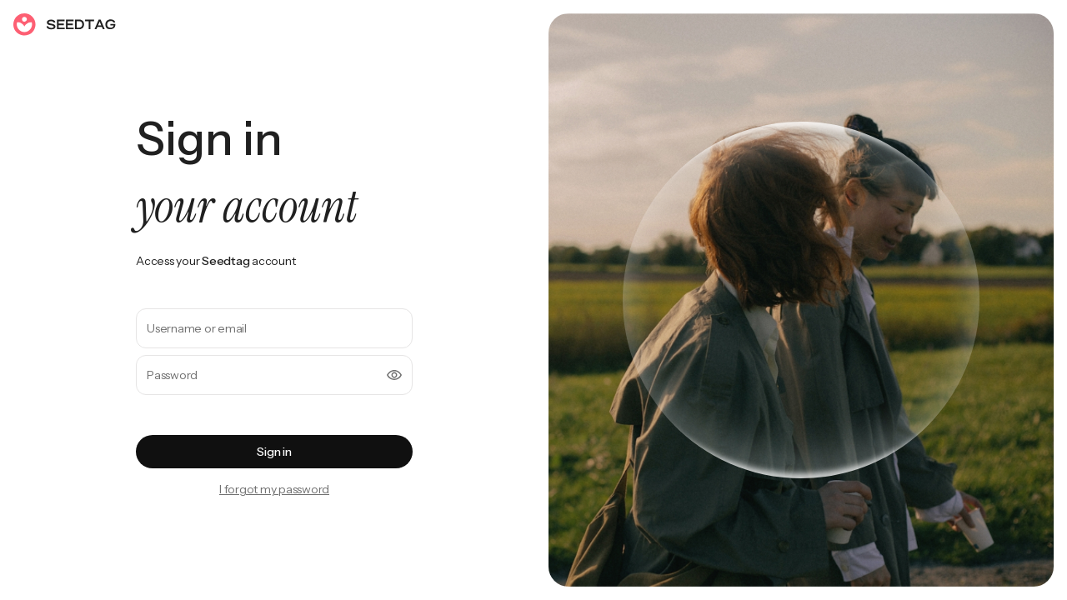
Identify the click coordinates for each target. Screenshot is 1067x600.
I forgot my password (274, 489)
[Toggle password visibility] (394, 375)
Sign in (274, 451)
